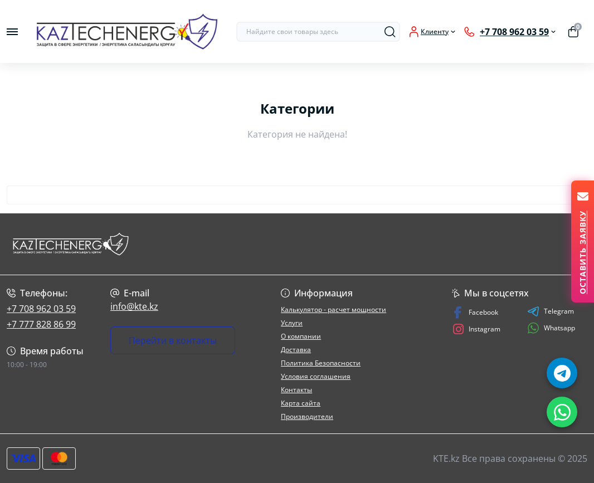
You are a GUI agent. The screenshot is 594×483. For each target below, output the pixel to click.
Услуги (292, 323)
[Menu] (12, 31)
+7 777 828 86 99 (41, 324)
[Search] (390, 31)
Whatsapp (551, 328)
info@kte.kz (134, 306)
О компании (301, 336)
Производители (307, 416)
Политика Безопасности (321, 363)
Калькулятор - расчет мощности (333, 309)
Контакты (296, 389)
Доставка (296, 349)
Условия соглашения (315, 376)
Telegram (550, 311)
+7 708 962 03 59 (41, 309)
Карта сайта (300, 403)
